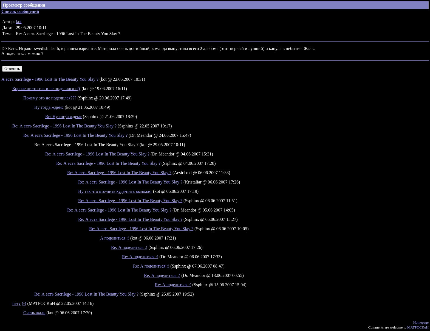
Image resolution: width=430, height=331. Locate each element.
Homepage (421, 322)
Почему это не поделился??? (49, 98)
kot (18, 21)
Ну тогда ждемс (49, 107)
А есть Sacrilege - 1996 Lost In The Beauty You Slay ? (49, 79)
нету (16, 303)
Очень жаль (34, 312)
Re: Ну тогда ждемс (63, 116)
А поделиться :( (114, 238)
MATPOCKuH (418, 327)
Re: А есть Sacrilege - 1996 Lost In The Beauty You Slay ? (64, 126)
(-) (24, 303)
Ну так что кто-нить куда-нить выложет (115, 191)
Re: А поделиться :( (129, 247)
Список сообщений (20, 11)
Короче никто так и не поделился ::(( (46, 88)
